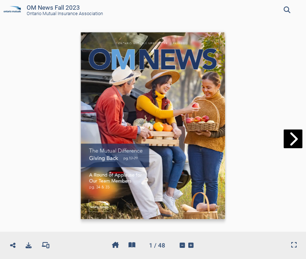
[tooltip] (287, 10)
